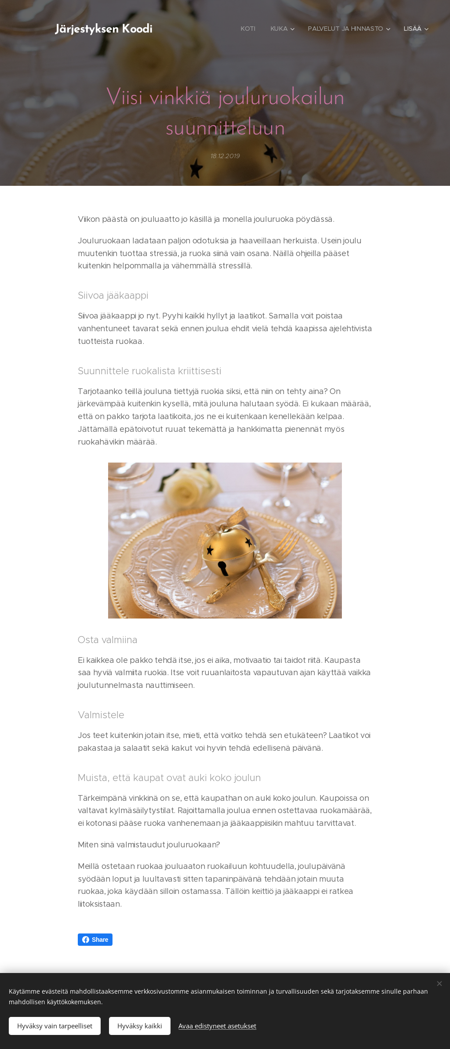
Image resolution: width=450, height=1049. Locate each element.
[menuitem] (247, 29)
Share (95, 939)
